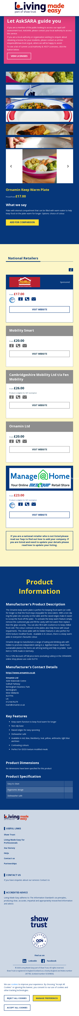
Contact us (9, 858)
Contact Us (45, 880)
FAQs (6, 853)
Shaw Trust (9, 834)
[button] (11, 166)
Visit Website (39, 309)
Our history (9, 848)
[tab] (23, 256)
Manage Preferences (47, 998)
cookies (14, 984)
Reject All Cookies (17, 998)
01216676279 (12, 702)
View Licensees (19, 56)
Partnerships (10, 863)
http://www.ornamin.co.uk (20, 672)
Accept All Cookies (17, 1007)
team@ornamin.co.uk (15, 705)
